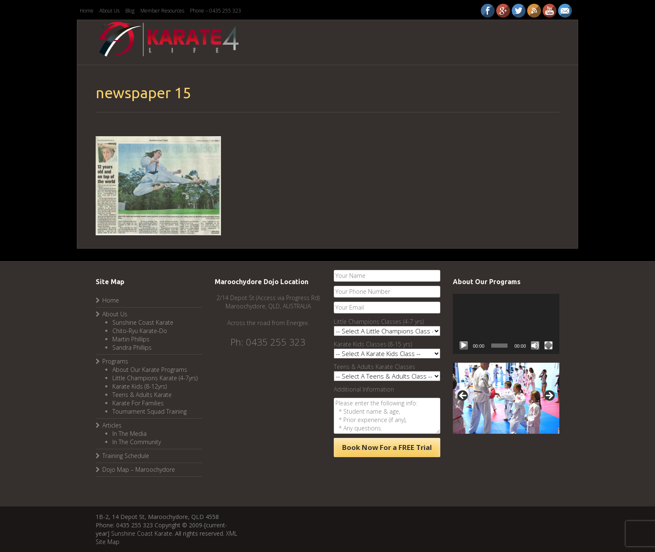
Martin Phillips (131, 339)
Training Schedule (125, 456)
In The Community (136, 442)
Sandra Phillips (132, 347)
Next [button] (549, 396)
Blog (130, 10)
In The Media (129, 434)
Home (87, 10)
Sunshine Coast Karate (142, 322)
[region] (506, 398)
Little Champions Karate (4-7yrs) (155, 378)
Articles (112, 425)
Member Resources (162, 10)
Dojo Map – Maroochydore (138, 469)
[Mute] (535, 345)
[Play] (464, 345)
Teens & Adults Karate (142, 395)
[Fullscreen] (548, 345)
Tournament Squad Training (149, 411)
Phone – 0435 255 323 (215, 10)
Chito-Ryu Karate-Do (139, 331)
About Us (109, 10)
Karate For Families (138, 403)
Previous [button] (463, 396)
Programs (115, 361)
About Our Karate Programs (149, 370)
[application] (506, 324)
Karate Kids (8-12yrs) (139, 386)
